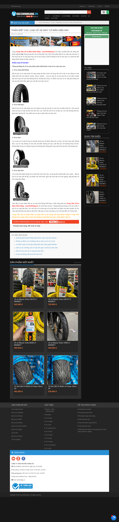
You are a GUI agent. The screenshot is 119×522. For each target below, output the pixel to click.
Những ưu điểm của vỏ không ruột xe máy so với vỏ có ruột (35, 241)
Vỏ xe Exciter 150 (50, 428)
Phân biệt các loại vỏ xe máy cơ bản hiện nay (69, 22)
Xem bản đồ (97, 36)
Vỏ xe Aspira (49, 421)
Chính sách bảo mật (84, 419)
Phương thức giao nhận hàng (86, 416)
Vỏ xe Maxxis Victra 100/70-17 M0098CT (103, 162)
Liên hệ (107, 6)
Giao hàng (91, 6)
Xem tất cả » (77, 262)
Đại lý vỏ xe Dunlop (16, 416)
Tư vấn (100, 6)
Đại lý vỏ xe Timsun (17, 436)
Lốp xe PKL (14, 433)
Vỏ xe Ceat (48, 418)
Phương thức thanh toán (85, 412)
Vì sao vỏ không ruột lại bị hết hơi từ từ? (29, 254)
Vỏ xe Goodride (15, 439)
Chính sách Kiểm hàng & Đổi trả (87, 422)
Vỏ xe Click (48, 438)
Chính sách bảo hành (84, 426)
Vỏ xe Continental (50, 445)
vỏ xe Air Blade (66, 16)
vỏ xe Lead (54, 18)
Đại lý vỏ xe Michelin (17, 412)
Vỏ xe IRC (48, 425)
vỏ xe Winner (56, 16)
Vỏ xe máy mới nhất (17, 409)
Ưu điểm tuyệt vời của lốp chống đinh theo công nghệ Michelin (36, 244)
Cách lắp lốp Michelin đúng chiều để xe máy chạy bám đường (36, 238)
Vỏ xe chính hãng (44, 22)
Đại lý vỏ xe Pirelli (16, 419)
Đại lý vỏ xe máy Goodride (18, 426)
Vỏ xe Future (49, 441)
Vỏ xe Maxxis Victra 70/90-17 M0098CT (102, 196)
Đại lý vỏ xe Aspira (16, 429)
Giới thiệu (48, 414)
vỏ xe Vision (75, 16)
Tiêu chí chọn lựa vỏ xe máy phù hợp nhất (29, 251)
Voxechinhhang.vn (25, 495)
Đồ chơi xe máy (15, 6)
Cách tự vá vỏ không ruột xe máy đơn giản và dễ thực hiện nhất (37, 248)
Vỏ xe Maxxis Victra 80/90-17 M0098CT (102, 179)
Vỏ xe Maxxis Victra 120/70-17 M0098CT (103, 145)
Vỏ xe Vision (49, 435)
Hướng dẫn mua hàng (84, 409)
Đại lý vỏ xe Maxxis (16, 422)
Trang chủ (82, 6)
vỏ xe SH (83, 16)
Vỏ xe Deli (48, 448)
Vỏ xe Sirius (48, 431)
